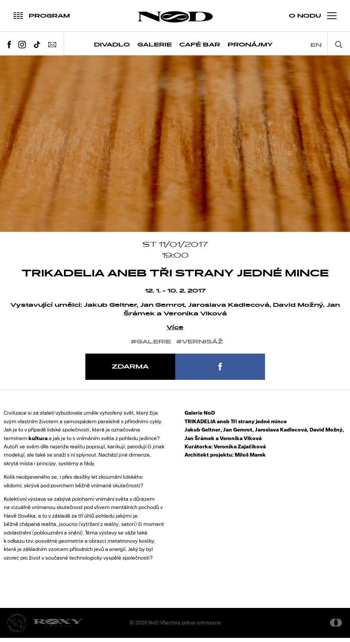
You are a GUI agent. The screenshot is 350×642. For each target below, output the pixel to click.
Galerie (154, 44)
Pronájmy (250, 44)
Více (175, 332)
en (316, 45)
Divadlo (112, 44)
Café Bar (199, 44)
